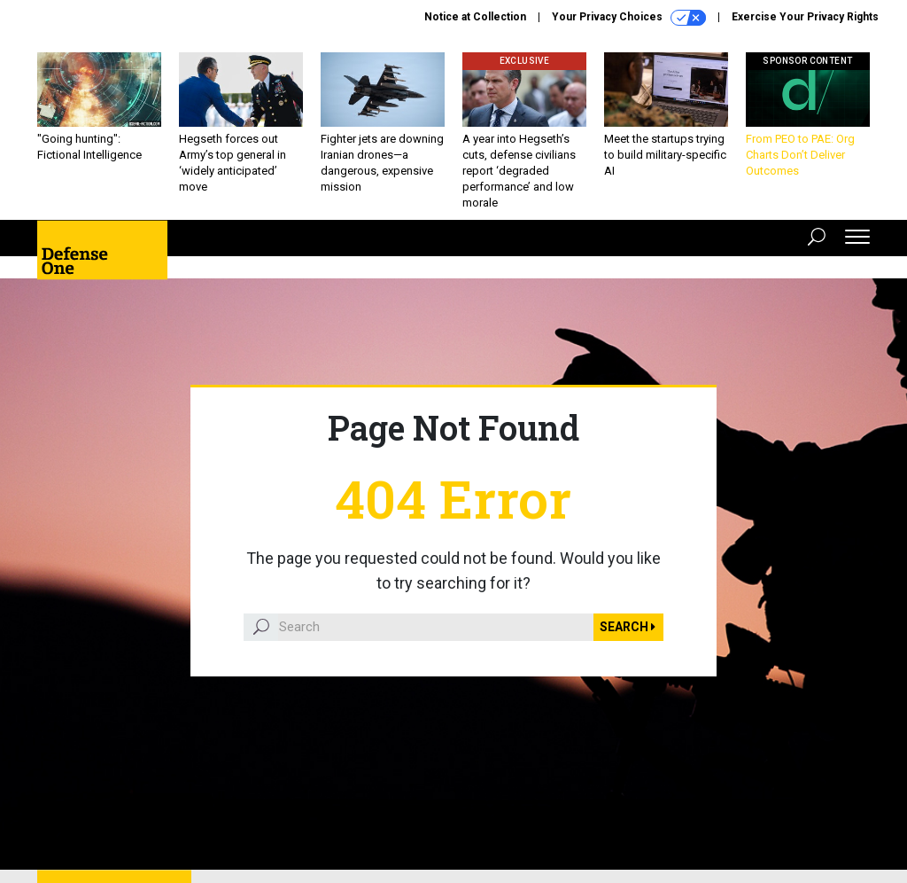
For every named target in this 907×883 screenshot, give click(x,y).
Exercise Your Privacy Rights (805, 17)
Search (627, 627)
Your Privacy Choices (629, 18)
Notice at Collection (475, 17)
